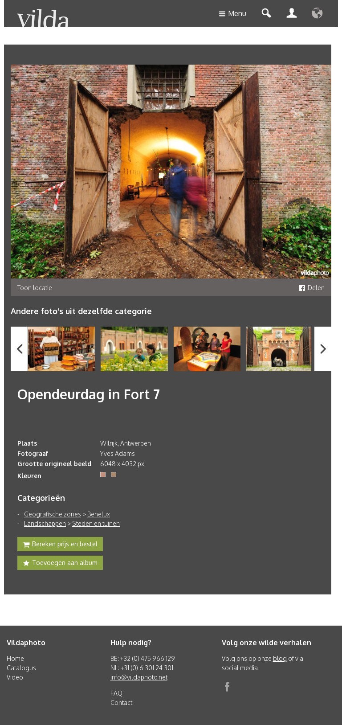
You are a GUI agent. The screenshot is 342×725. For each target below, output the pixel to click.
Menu (232, 14)
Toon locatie (34, 287)
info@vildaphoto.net (138, 677)
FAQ (116, 693)
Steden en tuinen (96, 523)
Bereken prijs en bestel (60, 545)
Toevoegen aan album (60, 564)
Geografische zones (52, 514)
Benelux (98, 514)
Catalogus (21, 668)
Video (15, 677)
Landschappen (45, 523)
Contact (121, 702)
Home (15, 658)
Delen (311, 287)
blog (280, 658)
